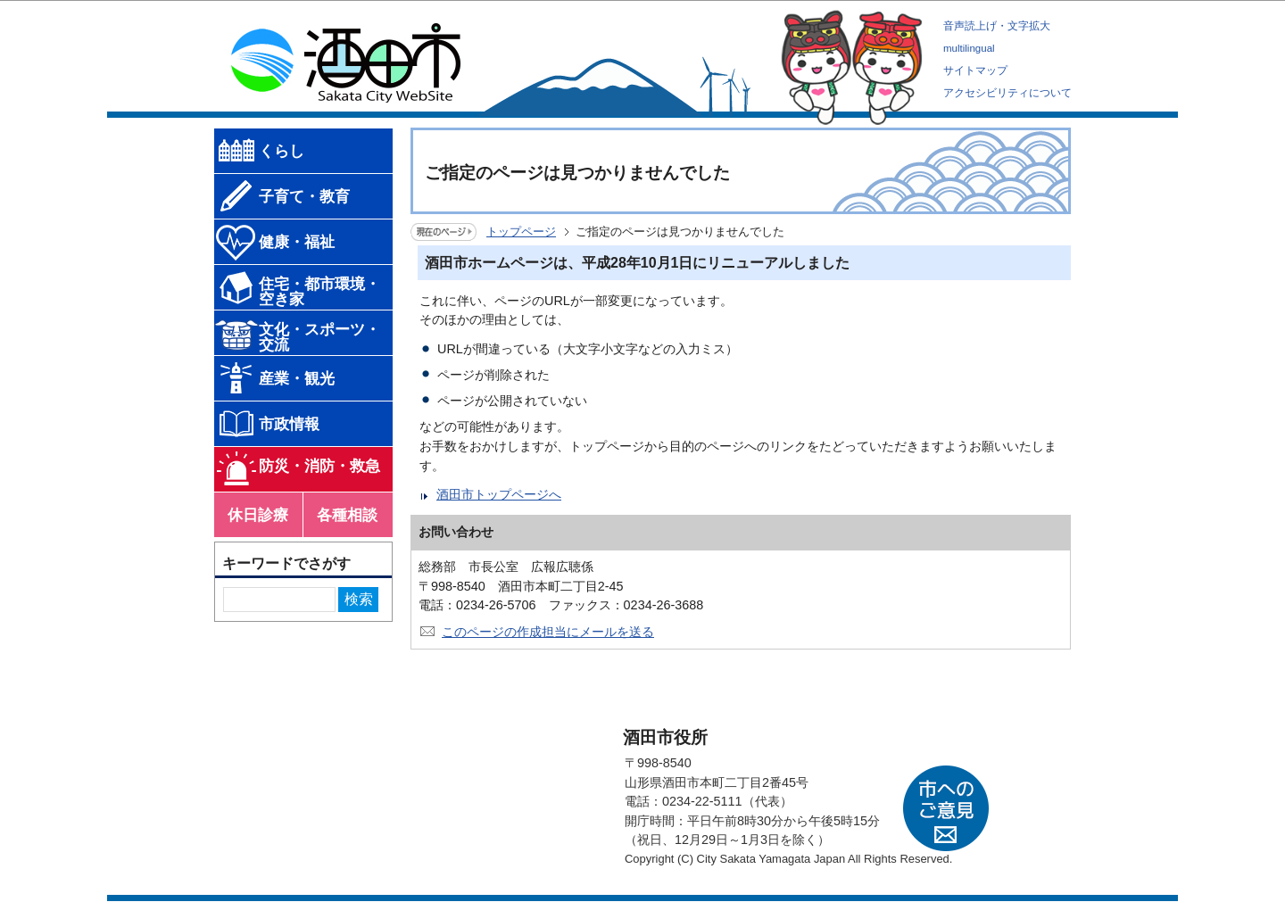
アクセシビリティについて (1007, 92)
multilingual (969, 48)
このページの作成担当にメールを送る (548, 632)
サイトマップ (975, 70)
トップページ (521, 231)
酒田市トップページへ (498, 494)
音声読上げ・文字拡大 (996, 26)
